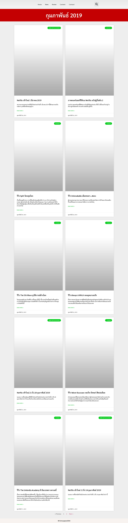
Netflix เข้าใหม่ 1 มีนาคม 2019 (29, 100)
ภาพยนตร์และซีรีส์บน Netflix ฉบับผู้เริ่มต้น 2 (85, 100)
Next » (71, 514)
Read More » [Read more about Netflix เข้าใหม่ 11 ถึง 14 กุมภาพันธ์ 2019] (71, 498)
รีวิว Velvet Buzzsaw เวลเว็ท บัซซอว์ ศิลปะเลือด (86, 392)
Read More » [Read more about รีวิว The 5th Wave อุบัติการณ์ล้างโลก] (20, 307)
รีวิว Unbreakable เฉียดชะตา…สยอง (82, 196)
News (46, 4)
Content (62, 4)
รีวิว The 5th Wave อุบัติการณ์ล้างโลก (31, 295)
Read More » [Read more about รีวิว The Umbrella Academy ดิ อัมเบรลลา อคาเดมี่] (20, 504)
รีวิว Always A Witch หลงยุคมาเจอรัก (82, 295)
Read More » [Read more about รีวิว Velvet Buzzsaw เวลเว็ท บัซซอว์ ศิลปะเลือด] (71, 405)
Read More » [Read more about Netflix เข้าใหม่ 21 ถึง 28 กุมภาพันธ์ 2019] (20, 403)
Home (40, 4)
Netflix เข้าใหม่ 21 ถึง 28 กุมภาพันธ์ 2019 (33, 392)
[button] (96, 4)
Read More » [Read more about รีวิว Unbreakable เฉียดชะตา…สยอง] (71, 206)
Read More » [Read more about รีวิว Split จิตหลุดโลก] (20, 210)
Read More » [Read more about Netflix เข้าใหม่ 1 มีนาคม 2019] (20, 110)
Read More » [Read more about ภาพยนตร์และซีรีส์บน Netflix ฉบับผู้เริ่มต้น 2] (71, 110)
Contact (71, 4)
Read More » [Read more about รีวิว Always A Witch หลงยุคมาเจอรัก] (71, 307)
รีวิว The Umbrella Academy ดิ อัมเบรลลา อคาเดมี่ (36, 490)
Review (54, 4)
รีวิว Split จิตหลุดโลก (25, 196)
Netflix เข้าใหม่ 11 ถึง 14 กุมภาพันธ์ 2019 (84, 490)
